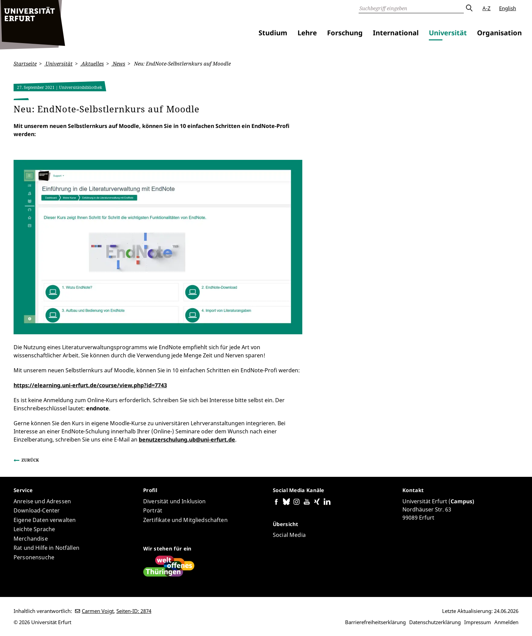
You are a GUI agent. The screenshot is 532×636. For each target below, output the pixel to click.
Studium (273, 32)
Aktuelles (92, 63)
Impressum (477, 622)
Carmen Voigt (98, 610)
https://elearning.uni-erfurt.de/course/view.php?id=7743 (90, 385)
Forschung (345, 32)
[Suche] (411, 8)
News (118, 63)
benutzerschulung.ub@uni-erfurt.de (187, 439)
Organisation (499, 32)
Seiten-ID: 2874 (133, 610)
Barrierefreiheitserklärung (375, 622)
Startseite (25, 63)
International (396, 32)
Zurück (30, 460)
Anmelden (506, 622)
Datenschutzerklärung (435, 622)
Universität (448, 32)
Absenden (469, 8)
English (507, 8)
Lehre (307, 32)
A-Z (486, 8)
